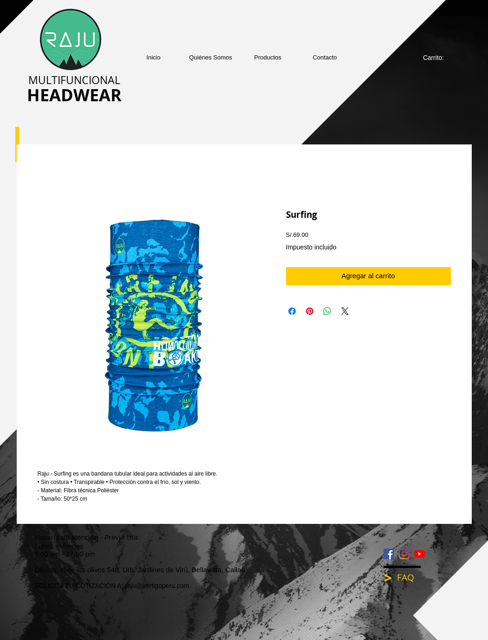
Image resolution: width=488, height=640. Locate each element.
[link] (438, 57)
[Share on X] (345, 311)
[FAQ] (411, 577)
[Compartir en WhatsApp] (327, 311)
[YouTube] (419, 554)
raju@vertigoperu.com (157, 585)
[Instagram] (404, 554)
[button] (267, 57)
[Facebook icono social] (389, 554)
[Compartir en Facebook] (292, 311)
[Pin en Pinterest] (309, 311)
